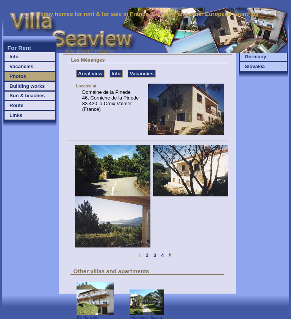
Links (15, 115)
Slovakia (255, 66)
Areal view (90, 73)
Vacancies (21, 66)
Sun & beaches (27, 95)
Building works (27, 86)
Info (14, 56)
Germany (255, 56)
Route (16, 105)
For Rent (19, 48)
